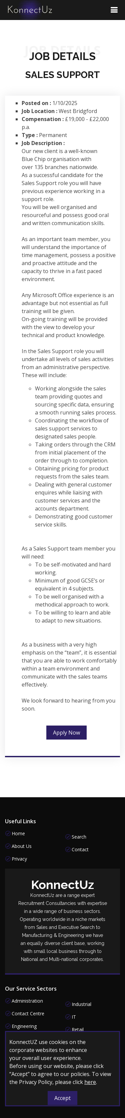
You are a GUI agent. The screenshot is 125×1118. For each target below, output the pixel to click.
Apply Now (66, 736)
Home (18, 833)
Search (79, 837)
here (90, 1082)
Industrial (81, 1004)
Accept (62, 1098)
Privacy (19, 859)
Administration (27, 1001)
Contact (80, 849)
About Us (22, 846)
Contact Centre (28, 1013)
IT (74, 1017)
